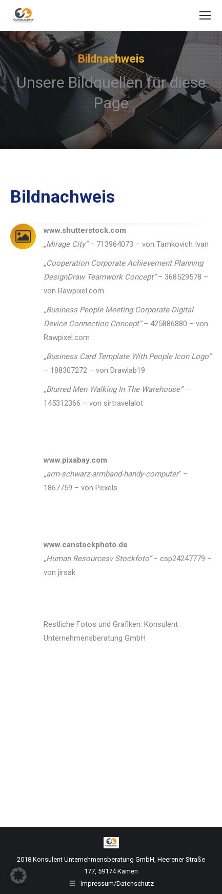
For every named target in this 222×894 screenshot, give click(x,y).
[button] (18, 875)
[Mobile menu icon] (205, 15)
